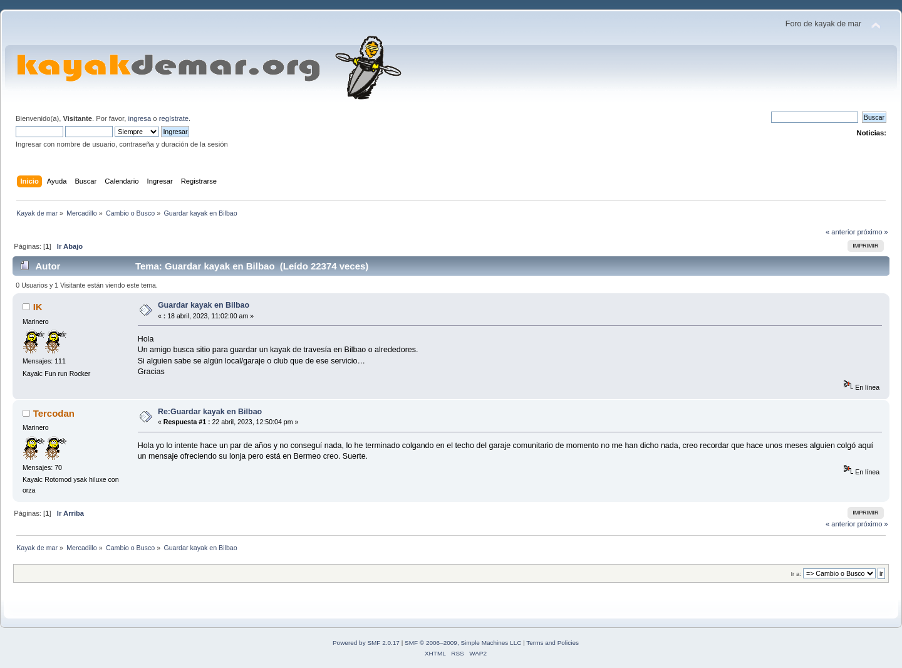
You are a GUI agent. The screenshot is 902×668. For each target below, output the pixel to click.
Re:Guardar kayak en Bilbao (210, 411)
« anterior (840, 232)
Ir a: (796, 573)
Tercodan (54, 413)
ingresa (139, 118)
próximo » (873, 232)
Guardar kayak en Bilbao (203, 305)
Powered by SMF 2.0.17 (366, 642)
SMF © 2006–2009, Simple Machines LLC (463, 642)
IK (38, 306)
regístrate (174, 118)
